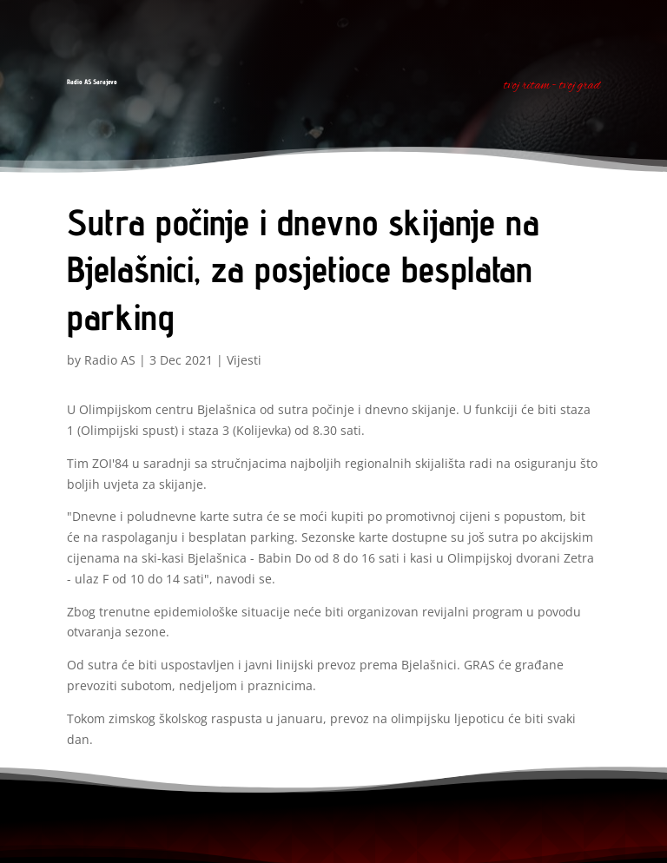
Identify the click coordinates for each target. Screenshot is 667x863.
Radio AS (109, 360)
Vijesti (244, 360)
